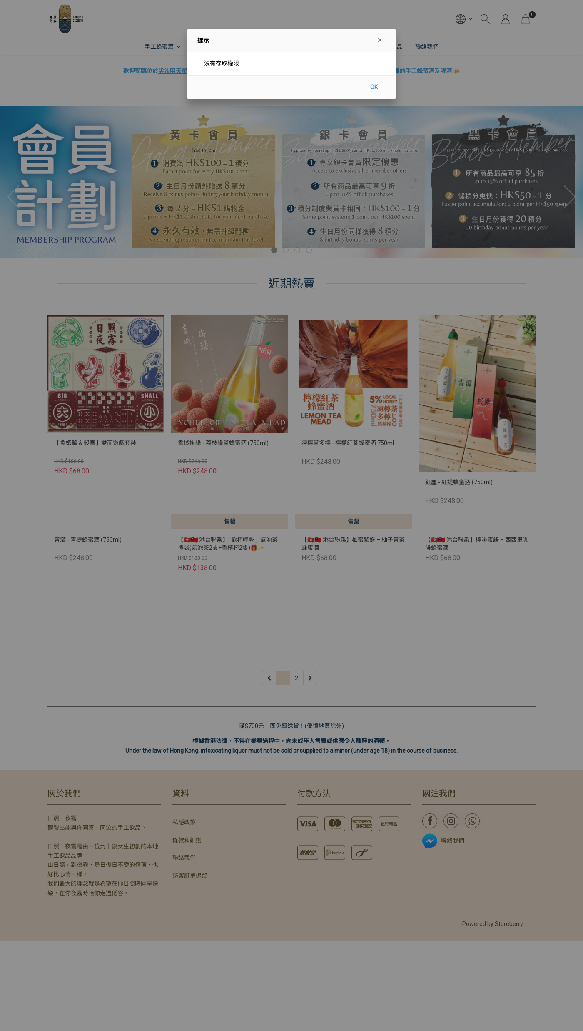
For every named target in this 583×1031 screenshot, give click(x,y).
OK (374, 87)
